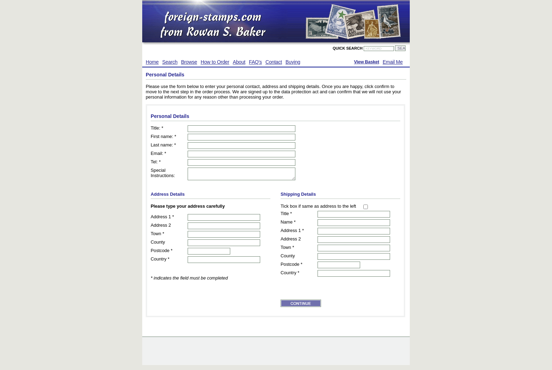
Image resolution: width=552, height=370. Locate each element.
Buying (293, 62)
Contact (273, 62)
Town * (157, 235)
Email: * (158, 153)
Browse (189, 62)
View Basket (366, 61)
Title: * (157, 128)
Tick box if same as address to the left (318, 208)
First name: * (163, 136)
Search (169, 62)
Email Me (393, 62)
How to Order (215, 62)
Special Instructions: (163, 173)
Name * (288, 224)
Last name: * (163, 145)
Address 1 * (162, 218)
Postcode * (161, 252)
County (158, 244)
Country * (160, 261)
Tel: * (156, 161)
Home (152, 62)
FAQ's (255, 62)
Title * (286, 215)
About (239, 62)
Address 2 (161, 227)
